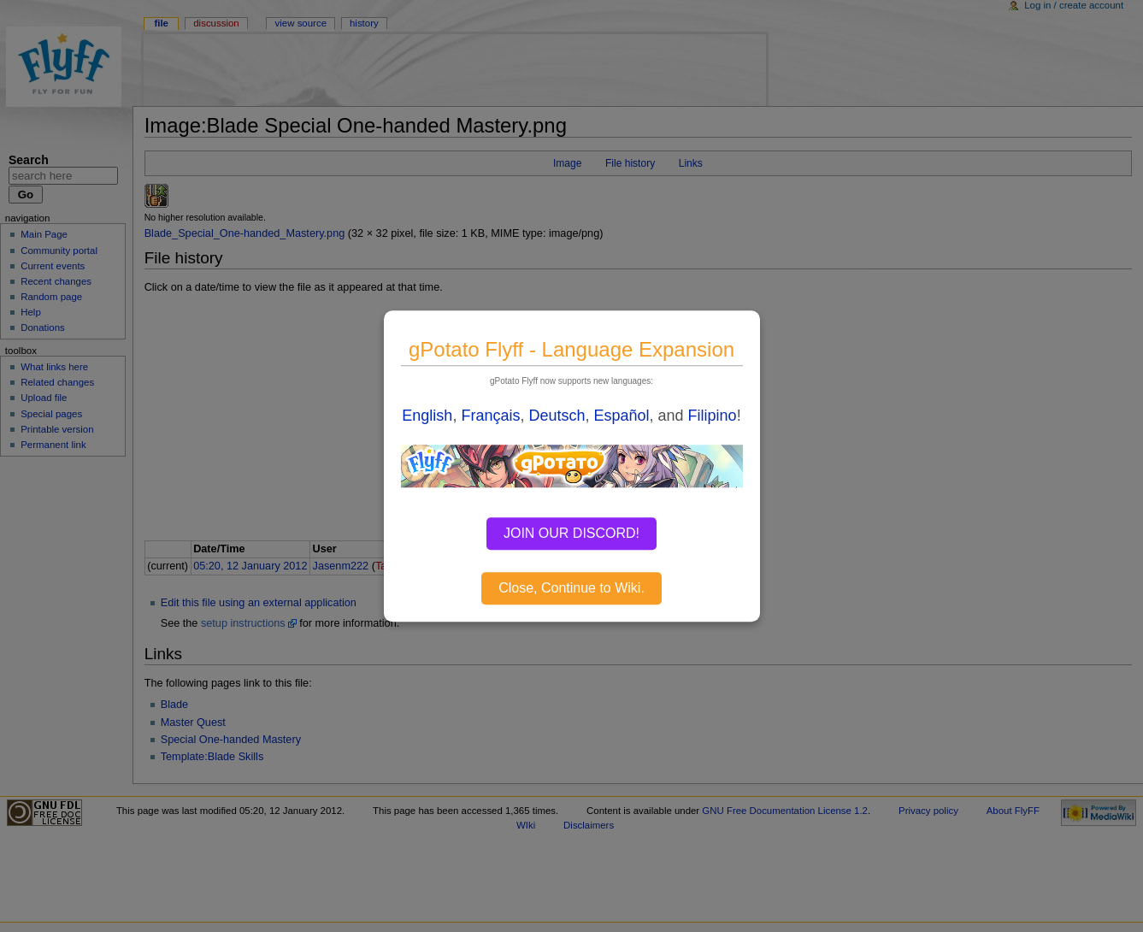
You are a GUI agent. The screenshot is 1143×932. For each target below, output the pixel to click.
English (427, 415)
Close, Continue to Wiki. (571, 588)
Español (622, 415)
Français (490, 415)
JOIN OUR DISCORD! (571, 533)
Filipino (712, 415)
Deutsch (556, 415)
